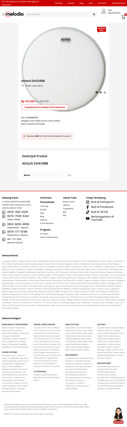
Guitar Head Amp (104, 352)
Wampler (96, 305)
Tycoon (26, 305)
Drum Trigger (39, 352)
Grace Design (8, 280)
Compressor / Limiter (75, 383)
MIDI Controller (20, 338)
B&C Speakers (67, 264)
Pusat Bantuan (47, 223)
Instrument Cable (48, 375)
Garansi (43, 220)
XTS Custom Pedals (10, 308)
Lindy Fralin (67, 286)
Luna (92, 286)
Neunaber (33, 291)
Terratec (109, 302)
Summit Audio (88, 300)
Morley (5, 291)
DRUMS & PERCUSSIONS (44, 324)
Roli (18, 297)
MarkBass (6, 289)
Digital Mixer (20, 363)
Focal (113, 275)
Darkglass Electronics (55, 269)
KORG (4, 286)
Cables (37, 375)
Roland (116, 294)
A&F (14, 261)
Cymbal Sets (39, 333)
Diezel (4, 272)
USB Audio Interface (83, 363)
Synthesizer (13, 344)
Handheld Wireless (106, 386)
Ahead (53, 261)
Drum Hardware (48, 363)
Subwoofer (22, 386)
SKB (90, 297)
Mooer (101, 289)
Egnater (102, 272)
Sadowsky (44, 297)
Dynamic (74, 272)
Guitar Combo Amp (114, 350)
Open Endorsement (49, 237)
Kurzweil (18, 286)
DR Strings (30, 272)
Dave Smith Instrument (75, 269)
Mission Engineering (81, 289)
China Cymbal (40, 330)
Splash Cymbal (52, 336)
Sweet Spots (111, 300)
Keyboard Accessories (12, 330)
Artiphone (119, 261)
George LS (81, 278)
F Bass (69, 275)
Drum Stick (54, 350)
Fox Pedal (15, 278)
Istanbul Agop (8, 283)
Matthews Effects (19, 289)
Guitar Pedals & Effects (106, 355)
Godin (109, 278)
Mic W (60, 289)
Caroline (34, 266)
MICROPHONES (104, 363)
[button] (123, 17)
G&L (39, 278)
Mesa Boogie (50, 289)
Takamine (7, 302)
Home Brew (57, 280)
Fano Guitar (78, 275)
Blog (81, 3)
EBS (87, 272)
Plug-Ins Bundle (84, 366)
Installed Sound (8, 355)
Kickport (103, 283)
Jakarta (66, 205)
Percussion (55, 366)
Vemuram (61, 305)
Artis (91, 3)
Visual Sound (73, 305)
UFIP (32, 305)
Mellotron (39, 289)
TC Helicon (36, 302)
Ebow (81, 272)
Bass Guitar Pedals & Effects (77, 350)
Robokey (84, 294)
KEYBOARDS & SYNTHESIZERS (15, 324)
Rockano (94, 294)
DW (57, 272)
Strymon (77, 300)
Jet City (60, 283)
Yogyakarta (68, 208)
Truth (10, 305)
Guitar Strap (102, 338)
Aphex (110, 261)
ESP (54, 275)
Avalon (47, 264)
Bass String (88, 333)
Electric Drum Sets (41, 366)
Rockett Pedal (105, 294)
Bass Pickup (77, 333)
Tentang (58, 3)
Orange (63, 291)
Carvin (42, 266)
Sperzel (55, 300)
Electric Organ (8, 327)
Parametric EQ (82, 386)
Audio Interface (72, 358)
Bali (64, 212)
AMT (84, 261)
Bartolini (86, 264)
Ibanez (104, 280)
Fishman (95, 275)
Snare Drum (56, 355)
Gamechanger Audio (66, 278)
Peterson (85, 291)
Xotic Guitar (116, 305)
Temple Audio (98, 302)
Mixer (4, 366)
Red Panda (51, 294)
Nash (25, 291)
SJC (86, 297)
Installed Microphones (17, 358)
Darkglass (40, 269)
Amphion (77, 261)
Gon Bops (118, 278)
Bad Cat (78, 264)
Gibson (96, 278)
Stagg (69, 300)
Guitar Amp (102, 344)
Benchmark (96, 264)
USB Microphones (105, 380)
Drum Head (35, 120)
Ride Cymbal (39, 336)
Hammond (45, 280)
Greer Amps (34, 280)
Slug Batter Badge (101, 297)
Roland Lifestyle (8, 297)
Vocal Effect (120, 380)
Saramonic (64, 297)
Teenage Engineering (70, 302)
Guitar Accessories (105, 330)
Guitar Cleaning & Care (113, 333)
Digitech (12, 272)
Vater (53, 305)
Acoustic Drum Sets (42, 327)
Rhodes (61, 294)
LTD (80, 286)
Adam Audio (30, 261)
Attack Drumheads (36, 124)
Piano (4, 341)
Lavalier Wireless (113, 388)
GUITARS (101, 324)
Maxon (30, 289)
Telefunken (86, 302)
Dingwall (21, 272)
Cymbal (55, 327)
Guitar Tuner (102, 341)
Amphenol (67, 261)
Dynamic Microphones (106, 369)
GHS (89, 278)
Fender (87, 275)
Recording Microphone (75, 375)
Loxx (75, 286)
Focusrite (121, 275)
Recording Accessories (76, 372)
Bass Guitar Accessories (76, 327)
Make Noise (101, 286)
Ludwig (86, 286)
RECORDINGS (72, 355)
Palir (70, 291)
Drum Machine (45, 361)
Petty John (95, 291)
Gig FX (102, 278)
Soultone (13, 300)
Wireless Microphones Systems (111, 383)
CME (85, 266)
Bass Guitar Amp (74, 336)
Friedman (32, 278)
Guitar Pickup (113, 336)
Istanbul (120, 280)
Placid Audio (16, 294)
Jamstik (48, 283)
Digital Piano (13, 341)
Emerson (27, 275)
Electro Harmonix (115, 272)
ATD (3, 264)
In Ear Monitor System (11, 377)
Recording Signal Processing (78, 377)
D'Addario (29, 269)
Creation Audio (109, 266)
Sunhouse (100, 300)
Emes (35, 275)
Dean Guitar (103, 269)
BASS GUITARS (72, 324)
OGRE (56, 291)
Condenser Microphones (108, 366)
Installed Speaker (9, 361)
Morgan (115, 289)
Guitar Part (101, 336)
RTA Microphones (117, 377)
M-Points (102, 3)
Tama (15, 302)
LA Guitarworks (35, 286)
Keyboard (20, 327)
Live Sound (23, 361)
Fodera (6, 278)
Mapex (118, 286)
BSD (64, 215)
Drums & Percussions (50, 120)
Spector (46, 300)
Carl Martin (24, 266)
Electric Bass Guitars (80, 347)
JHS (66, 283)
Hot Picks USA (69, 280)
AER (39, 261)
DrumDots (50, 272)
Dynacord (64, 272)
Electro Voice (7, 275)
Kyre (25, 286)
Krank (10, 286)
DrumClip (40, 272)
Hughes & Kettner (91, 280)
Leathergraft (48, 286)
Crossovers (7, 383)
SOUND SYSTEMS (9, 352)
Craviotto (97, 266)
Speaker (12, 386)
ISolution (112, 280)
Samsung (54, 297)
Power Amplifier (15, 366)
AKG (59, 261)
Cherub (60, 266)
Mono (94, 289)
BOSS (10, 266)
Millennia (68, 289)
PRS (43, 294)
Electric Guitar (117, 327)
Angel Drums (93, 261)
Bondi (4, 266)
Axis (53, 264)
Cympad (20, 269)
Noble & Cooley (45, 291)
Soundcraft (23, 300)
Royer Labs (26, 297)
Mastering (70, 386)
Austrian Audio (37, 264)
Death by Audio (116, 269)
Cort (90, 266)
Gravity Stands (21, 280)
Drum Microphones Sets (44, 347)
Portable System (9, 388)
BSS (16, 266)
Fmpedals (105, 275)
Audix (26, 264)
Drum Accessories (41, 338)
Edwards (94, 272)
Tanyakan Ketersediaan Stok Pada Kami (44, 107)
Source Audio (36, 300)
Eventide (61, 275)
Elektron (18, 275)
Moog (107, 289)
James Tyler (38, 283)
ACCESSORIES (40, 371)
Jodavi (72, 283)
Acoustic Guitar (103, 327)
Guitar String (114, 338)
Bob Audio (107, 264)
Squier (62, 300)
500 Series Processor (75, 380)
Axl (58, 264)
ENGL (41, 275)
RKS (77, 294)
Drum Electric (40, 358)
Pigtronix (104, 291)
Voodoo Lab (85, 305)
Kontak (71, 3)
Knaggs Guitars (115, 283)
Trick (117, 302)
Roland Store (68, 201)
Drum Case (56, 338)
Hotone (79, 280)
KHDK (96, 283)
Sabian (35, 297)
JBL (54, 283)
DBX (87, 269)
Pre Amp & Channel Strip (76, 369)
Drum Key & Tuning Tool (50, 344)
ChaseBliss (51, 266)
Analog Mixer (7, 363)
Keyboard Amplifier (10, 333)
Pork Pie (26, 294)
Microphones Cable (42, 377)
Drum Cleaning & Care (44, 341)
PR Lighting (35, 294)
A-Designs (6, 261)
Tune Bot (18, 305)
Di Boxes (17, 372)
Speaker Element (9, 369)
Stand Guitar (114, 341)
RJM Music (70, 294)
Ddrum (94, 269)
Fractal (23, 278)
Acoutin (20, 261)
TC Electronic (25, 302)
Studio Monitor (72, 388)
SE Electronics (77, 297)
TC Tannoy (47, 302)
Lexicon (58, 286)
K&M (90, 283)
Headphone (71, 366)
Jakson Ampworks (23, 283)
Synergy (121, 300)
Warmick (105, 305)
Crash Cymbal (53, 330)
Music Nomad (15, 291)
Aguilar (45, 261)
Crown (12, 269)
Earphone (23, 375)
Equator (47, 275)
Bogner (116, 264)
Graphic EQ (18, 383)
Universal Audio (42, 305)
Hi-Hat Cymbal (52, 333)
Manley (111, 286)
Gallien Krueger (49, 278)
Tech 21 (57, 302)
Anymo (103, 261)
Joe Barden (82, 283)
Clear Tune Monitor (73, 266)
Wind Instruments (20, 347)
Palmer (77, 291)
